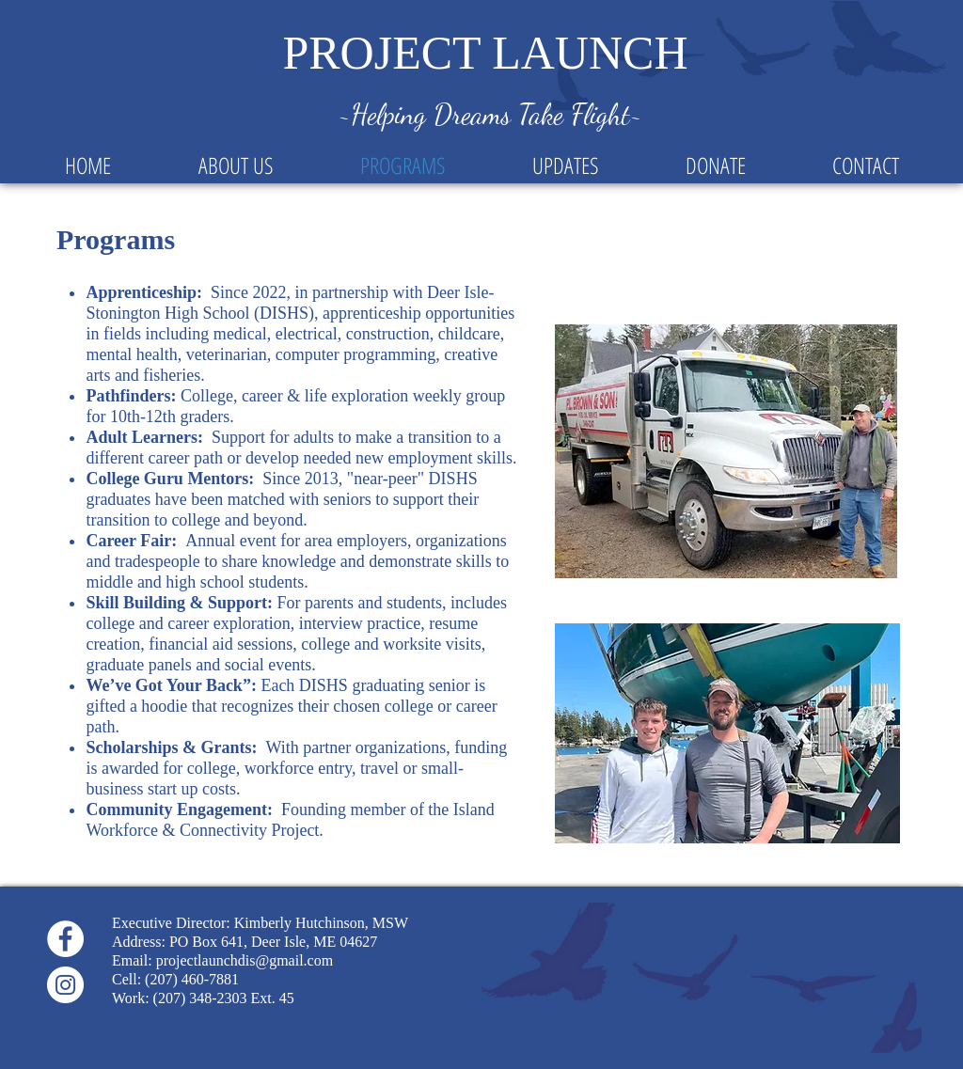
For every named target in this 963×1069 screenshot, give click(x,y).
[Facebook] (65, 938)
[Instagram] (65, 985)
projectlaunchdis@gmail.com (244, 960)
